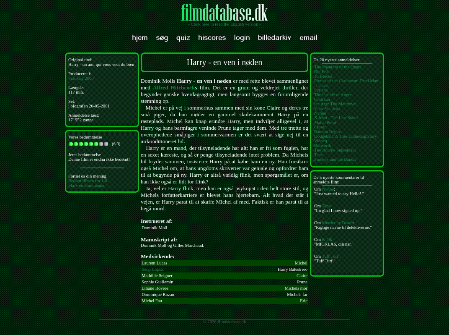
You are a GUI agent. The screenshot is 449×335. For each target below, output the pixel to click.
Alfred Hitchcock (174, 87)
